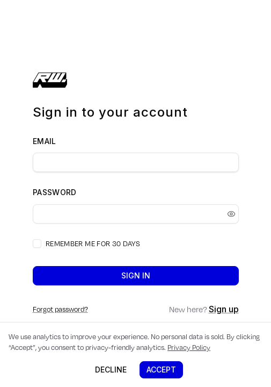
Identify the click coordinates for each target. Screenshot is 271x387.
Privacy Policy (188, 347)
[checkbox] (37, 243)
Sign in (135, 275)
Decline (111, 369)
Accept (161, 369)
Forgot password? (60, 309)
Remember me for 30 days (93, 243)
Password (55, 192)
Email (44, 141)
